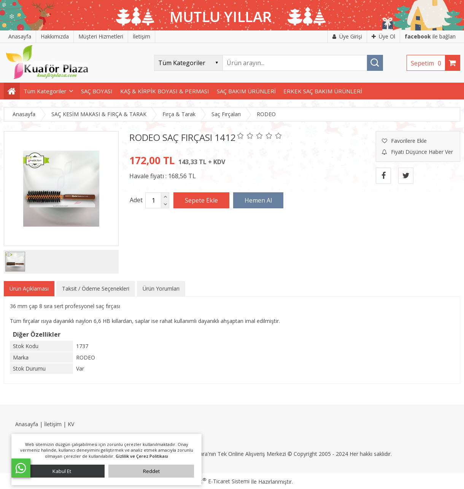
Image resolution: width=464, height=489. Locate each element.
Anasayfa (26, 424)
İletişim (53, 424)
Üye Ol (383, 36)
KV (71, 424)
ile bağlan (430, 36)
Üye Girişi (347, 36)
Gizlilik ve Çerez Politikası (142, 456)
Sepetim (428, 63)
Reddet (151, 471)
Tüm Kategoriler (45, 91)
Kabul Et (61, 471)
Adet (136, 200)
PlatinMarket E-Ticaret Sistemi (210, 481)
